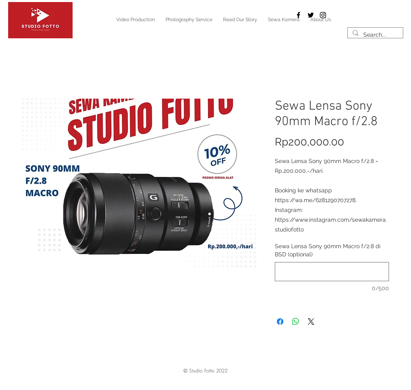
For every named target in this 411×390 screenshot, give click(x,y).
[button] (205, 371)
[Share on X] (311, 321)
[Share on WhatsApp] (296, 321)
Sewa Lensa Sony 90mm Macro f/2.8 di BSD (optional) (327, 250)
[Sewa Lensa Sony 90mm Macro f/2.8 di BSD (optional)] (332, 272)
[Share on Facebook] (280, 321)
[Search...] (374, 35)
